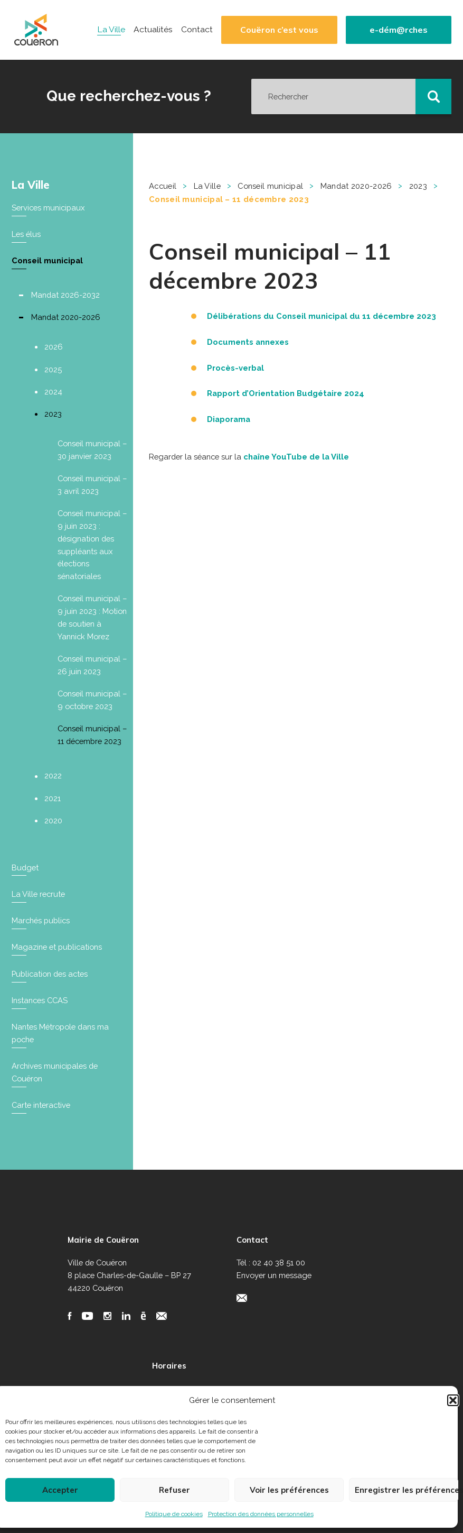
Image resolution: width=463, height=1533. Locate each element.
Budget (25, 867)
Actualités (153, 29)
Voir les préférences (289, 1490)
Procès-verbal (235, 367)
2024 (53, 391)
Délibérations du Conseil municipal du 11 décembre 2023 (321, 315)
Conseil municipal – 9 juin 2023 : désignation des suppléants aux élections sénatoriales (92, 545)
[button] (453, 1400)
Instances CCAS (40, 1000)
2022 (53, 775)
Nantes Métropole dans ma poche (60, 1033)
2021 (52, 798)
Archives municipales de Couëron (55, 1072)
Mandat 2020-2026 (65, 317)
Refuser (174, 1490)
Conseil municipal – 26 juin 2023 (92, 665)
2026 (53, 346)
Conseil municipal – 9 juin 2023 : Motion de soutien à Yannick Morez (92, 617)
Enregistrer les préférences (406, 1490)
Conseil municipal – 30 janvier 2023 (92, 450)
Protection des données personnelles (261, 1514)
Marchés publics (41, 920)
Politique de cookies (174, 1514)
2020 (53, 820)
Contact (197, 29)
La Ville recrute (38, 893)
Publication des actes (50, 973)
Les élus (26, 234)
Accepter (60, 1490)
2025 (53, 369)
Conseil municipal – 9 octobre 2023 (92, 700)
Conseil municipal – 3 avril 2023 (92, 484)
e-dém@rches (399, 30)
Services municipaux (48, 207)
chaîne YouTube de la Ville (296, 456)
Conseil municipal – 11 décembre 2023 (92, 735)
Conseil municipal (47, 260)
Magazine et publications (57, 946)
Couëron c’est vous (279, 30)
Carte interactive (41, 1104)
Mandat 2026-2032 (65, 294)
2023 (53, 413)
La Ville (111, 29)
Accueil (162, 185)
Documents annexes (248, 341)
